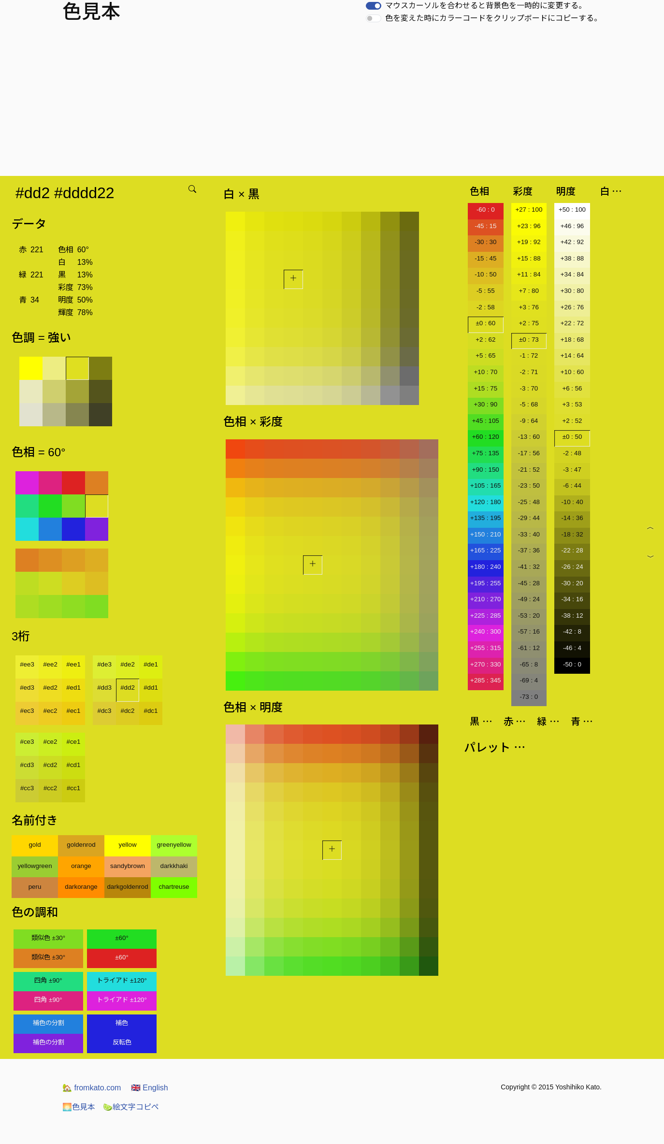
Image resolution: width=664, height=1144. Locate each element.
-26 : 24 (572, 566)
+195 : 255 (485, 583)
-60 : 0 (485, 209)
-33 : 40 (529, 534)
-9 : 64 (529, 420)
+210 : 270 (485, 599)
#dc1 (151, 710)
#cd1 (74, 764)
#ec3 (27, 710)
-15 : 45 (485, 258)
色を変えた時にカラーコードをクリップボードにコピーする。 (493, 18)
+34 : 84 (572, 274)
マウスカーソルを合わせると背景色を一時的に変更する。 (485, 5)
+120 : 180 (485, 502)
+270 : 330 (485, 664)
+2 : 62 (485, 339)
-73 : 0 (529, 696)
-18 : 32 (572, 534)
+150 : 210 (485, 534)
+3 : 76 (529, 307)
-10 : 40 (572, 502)
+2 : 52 (572, 420)
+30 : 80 (572, 290)
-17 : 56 (529, 453)
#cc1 (73, 788)
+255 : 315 (485, 648)
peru (35, 886)
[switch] (373, 6)
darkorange (81, 886)
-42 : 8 (572, 631)
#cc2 (50, 788)
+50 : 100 (572, 209)
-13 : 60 (529, 436)
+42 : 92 (572, 242)
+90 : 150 (485, 469)
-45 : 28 (529, 583)
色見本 (78, 1107)
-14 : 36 (572, 517)
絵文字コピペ (131, 1107)
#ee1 (73, 664)
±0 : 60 (485, 323)
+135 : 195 (485, 517)
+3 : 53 (572, 404)
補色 (121, 1023)
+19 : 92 (529, 242)
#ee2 (50, 664)
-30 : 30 (485, 242)
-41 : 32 (529, 566)
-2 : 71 (529, 372)
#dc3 (105, 710)
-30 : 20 (572, 583)
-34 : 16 (572, 599)
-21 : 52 (529, 469)
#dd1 (151, 687)
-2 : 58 (485, 307)
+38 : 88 (572, 258)
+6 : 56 (572, 388)
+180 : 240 (485, 566)
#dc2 (128, 710)
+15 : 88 (529, 258)
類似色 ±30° (48, 937)
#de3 (104, 664)
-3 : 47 (572, 469)
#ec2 (50, 710)
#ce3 (27, 741)
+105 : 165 (485, 485)
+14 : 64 (572, 355)
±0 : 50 (572, 436)
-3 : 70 (529, 388)
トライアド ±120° (122, 980)
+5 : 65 (485, 355)
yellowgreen (34, 865)
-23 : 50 (529, 485)
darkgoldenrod (127, 886)
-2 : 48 (572, 453)
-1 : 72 (529, 355)
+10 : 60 (572, 372)
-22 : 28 (572, 550)
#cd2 (50, 764)
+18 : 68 (572, 339)
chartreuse (174, 886)
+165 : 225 (485, 550)
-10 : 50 (485, 274)
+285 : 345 (485, 680)
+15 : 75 (486, 388)
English (149, 1088)
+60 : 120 (485, 436)
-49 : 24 (529, 599)
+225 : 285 (485, 615)
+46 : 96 (572, 226)
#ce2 (50, 741)
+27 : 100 (528, 209)
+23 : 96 (529, 226)
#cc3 (27, 788)
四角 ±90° (48, 980)
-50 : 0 (572, 664)
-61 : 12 (529, 648)
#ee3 (27, 664)
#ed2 (50, 687)
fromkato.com (91, 1088)
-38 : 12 (572, 615)
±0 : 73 (529, 339)
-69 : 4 (529, 680)
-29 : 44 (529, 517)
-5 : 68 (529, 404)
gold (35, 844)
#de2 (127, 664)
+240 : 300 (485, 631)
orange (81, 865)
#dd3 (104, 687)
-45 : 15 (485, 226)
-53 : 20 (529, 615)
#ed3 (27, 687)
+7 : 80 (529, 290)
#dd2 (127, 687)
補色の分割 (48, 1023)
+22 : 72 (572, 323)
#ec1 (74, 710)
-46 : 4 (572, 648)
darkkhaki (174, 865)
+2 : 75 (529, 323)
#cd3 (27, 764)
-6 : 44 (572, 485)
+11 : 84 (529, 274)
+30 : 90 (486, 404)
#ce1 (74, 741)
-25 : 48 (529, 502)
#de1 (151, 664)
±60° (121, 937)
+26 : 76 (572, 307)
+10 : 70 (486, 372)
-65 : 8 (529, 664)
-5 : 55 (485, 290)
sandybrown (127, 865)
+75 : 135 (485, 453)
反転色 (122, 1042)
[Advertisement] (332, 103)
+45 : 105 (485, 420)
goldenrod (81, 844)
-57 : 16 (529, 631)
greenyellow (174, 844)
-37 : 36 (529, 550)
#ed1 (73, 687)
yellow (127, 844)
